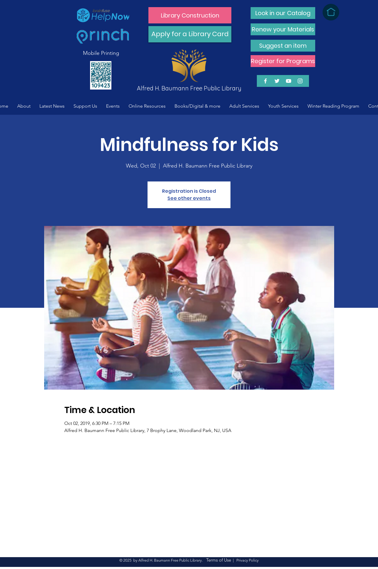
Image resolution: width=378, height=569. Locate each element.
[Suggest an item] (283, 46)
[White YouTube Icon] (288, 81)
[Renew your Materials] (283, 29)
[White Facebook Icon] (265, 81)
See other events (189, 198)
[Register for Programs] (283, 61)
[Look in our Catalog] (283, 13)
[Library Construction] (189, 15)
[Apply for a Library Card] (189, 34)
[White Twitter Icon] (277, 81)
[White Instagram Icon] (300, 81)
